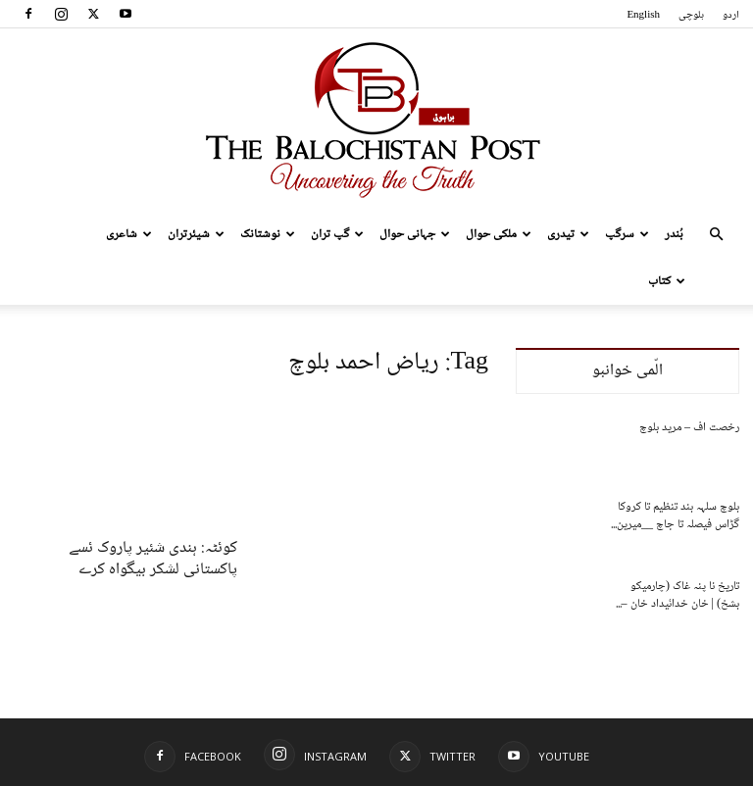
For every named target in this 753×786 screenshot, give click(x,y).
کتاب (666, 281)
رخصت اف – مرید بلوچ (689, 428)
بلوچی (691, 15)
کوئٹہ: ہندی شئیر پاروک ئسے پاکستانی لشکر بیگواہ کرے (153, 559)
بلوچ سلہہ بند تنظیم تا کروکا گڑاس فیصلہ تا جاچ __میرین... (675, 516)
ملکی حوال (498, 234)
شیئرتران (196, 234)
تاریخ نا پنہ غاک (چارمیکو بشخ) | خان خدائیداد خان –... (677, 595)
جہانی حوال (414, 234)
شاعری (129, 234)
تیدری (568, 234)
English (643, 15)
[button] (715, 234)
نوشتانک (267, 234)
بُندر (674, 234)
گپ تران (337, 234)
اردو (731, 15)
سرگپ (627, 234)
